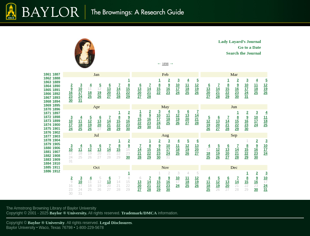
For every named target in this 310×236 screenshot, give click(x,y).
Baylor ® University (46, 222)
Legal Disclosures (116, 222)
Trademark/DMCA (139, 212)
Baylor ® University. (68, 212)
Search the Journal (243, 53)
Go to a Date (249, 47)
